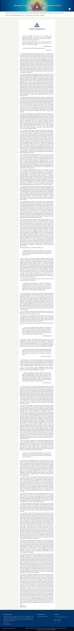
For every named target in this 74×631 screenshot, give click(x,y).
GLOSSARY (27, 15)
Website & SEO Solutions (51, 629)
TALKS (23, 15)
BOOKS (31, 15)
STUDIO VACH (8, 15)
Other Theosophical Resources (43, 616)
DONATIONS (42, 15)
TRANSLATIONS (36, 15)
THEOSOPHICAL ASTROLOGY (16, 15)
